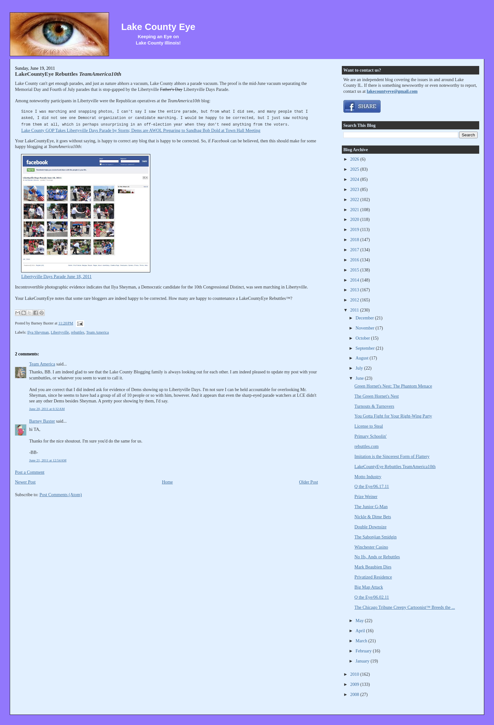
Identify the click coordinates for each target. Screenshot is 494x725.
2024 (355, 179)
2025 (355, 169)
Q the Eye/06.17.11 (371, 486)
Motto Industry (367, 476)
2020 (355, 219)
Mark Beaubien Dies (372, 566)
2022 (355, 199)
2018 (355, 239)
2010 (355, 674)
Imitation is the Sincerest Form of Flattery (391, 456)
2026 (355, 159)
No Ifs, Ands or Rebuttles (377, 556)
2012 (355, 299)
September (366, 348)
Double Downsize (370, 526)
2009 (355, 684)
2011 (355, 309)
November (366, 327)
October (363, 338)
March (362, 640)
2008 (355, 694)
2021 (355, 209)
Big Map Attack (368, 587)
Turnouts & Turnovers (374, 406)
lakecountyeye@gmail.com (392, 91)
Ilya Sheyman (38, 332)
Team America (97, 332)
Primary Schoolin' (370, 436)
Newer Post (25, 481)
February (364, 650)
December (365, 317)
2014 (355, 279)
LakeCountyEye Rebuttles (68, 74)
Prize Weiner (365, 496)
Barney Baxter (42, 421)
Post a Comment (29, 472)
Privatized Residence (373, 576)
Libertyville (60, 332)
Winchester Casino (371, 547)
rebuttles (77, 332)
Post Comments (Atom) (60, 494)
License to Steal (368, 426)
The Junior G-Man (371, 506)
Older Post (308, 481)
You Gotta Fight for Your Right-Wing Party (393, 416)
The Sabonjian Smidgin (375, 536)
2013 (355, 289)
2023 (355, 189)
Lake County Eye (158, 27)
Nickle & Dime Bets (372, 516)
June (360, 378)
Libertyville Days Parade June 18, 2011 (56, 276)
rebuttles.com (366, 446)
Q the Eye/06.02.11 (371, 597)
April (361, 630)
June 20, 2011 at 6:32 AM (47, 409)
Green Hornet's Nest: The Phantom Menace (393, 386)
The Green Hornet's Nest (376, 396)
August (363, 357)
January (363, 660)
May (360, 620)
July (360, 368)
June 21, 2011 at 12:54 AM (47, 460)
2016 (355, 259)
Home (167, 481)
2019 (355, 229)
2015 (355, 269)
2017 (355, 249)
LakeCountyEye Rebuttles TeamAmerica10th (394, 466)
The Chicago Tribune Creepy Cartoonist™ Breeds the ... (404, 607)
